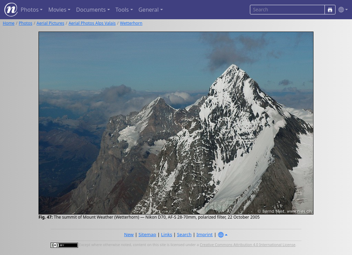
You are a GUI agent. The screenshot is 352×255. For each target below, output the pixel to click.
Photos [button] (29, 9)
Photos (25, 23)
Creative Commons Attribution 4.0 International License (247, 244)
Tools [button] (122, 9)
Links (166, 234)
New (129, 234)
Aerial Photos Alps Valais (92, 23)
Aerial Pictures (50, 23)
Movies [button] (57, 9)
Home (8, 23)
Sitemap (147, 234)
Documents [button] (91, 9)
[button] (342, 9)
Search (184, 234)
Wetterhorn (131, 23)
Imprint (205, 234)
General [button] (149, 9)
